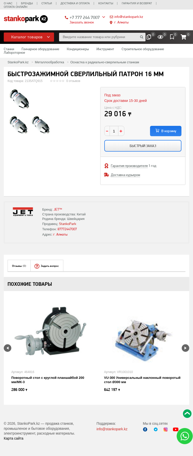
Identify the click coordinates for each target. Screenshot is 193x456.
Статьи (46, 3)
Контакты (105, 3)
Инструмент (105, 49)
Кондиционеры (78, 49)
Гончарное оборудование (40, 49)
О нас (8, 3)
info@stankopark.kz (128, 17)
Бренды (27, 3)
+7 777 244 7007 (85, 17)
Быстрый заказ (143, 146)
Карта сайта (13, 438)
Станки (9, 49)
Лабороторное (14, 52)
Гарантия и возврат (137, 3)
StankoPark (67, 224)
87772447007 (67, 229)
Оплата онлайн (15, 6)
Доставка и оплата (75, 3)
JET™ (58, 209)
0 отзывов (73, 81)
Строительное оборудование (143, 49)
